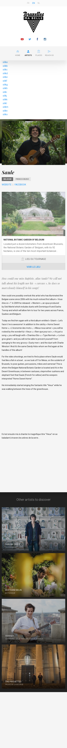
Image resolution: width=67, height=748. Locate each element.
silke (5, 77)
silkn (5, 110)
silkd (5, 73)
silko (5, 114)
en (33, 3)
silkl (5, 103)
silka (5, 62)
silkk (5, 99)
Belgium (7, 179)
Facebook (20, 184)
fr (28, 3)
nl (39, 3)
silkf (5, 80)
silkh (5, 88)
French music (22, 179)
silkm (5, 107)
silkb (5, 66)
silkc (5, 69)
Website (6, 184)
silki (5, 92)
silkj (5, 95)
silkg (5, 84)
